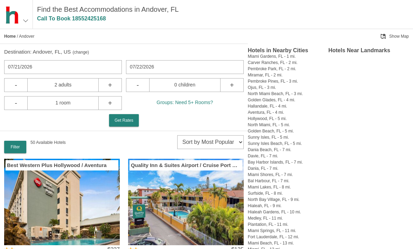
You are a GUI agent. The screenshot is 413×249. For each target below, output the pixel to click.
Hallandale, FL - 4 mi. (267, 106)
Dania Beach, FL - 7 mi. (269, 149)
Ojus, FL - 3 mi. (262, 87)
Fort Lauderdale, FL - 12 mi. (273, 236)
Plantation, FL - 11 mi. (268, 224)
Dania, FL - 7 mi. (263, 168)
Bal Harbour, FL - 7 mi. (268, 180)
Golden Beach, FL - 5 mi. (271, 131)
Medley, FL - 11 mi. (265, 218)
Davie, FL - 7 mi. (263, 156)
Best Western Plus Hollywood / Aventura (57, 165)
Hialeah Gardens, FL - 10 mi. (274, 212)
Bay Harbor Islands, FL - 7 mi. (275, 162)
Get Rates (124, 120)
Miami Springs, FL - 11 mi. (272, 230)
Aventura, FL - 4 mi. (266, 112)
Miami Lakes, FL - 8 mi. (269, 187)
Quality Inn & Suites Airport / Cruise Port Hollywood (186, 165)
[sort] (210, 142)
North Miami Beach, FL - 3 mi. (275, 93)
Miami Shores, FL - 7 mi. (270, 174)
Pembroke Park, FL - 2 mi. (272, 68)
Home (10, 36)
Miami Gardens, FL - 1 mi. (272, 56)
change (81, 52)
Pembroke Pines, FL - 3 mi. (273, 81)
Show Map (399, 36)
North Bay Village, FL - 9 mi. (273, 199)
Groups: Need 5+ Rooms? (184, 102)
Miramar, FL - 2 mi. (265, 75)
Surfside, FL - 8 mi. (265, 193)
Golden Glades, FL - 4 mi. (271, 100)
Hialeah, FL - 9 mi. (265, 205)
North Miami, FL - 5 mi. (269, 124)
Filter (15, 147)
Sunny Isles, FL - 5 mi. (268, 137)
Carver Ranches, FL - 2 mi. (273, 62)
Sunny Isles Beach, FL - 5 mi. (275, 143)
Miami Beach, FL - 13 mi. (271, 243)
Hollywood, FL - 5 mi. (267, 118)
